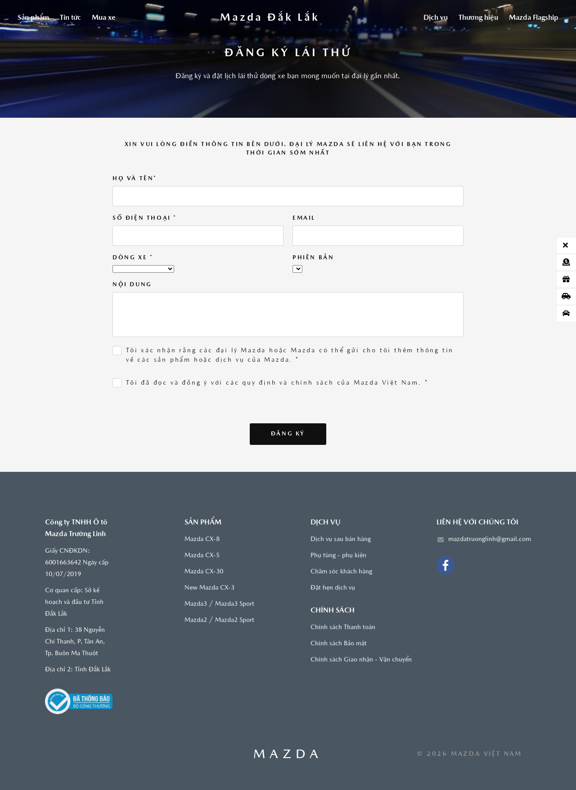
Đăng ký (288, 434)
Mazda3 (195, 604)
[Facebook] (445, 565)
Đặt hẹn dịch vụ (332, 588)
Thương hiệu (478, 18)
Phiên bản (313, 258)
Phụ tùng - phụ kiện (338, 555)
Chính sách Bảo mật (338, 643)
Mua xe (104, 18)
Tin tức (70, 18)
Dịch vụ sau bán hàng (340, 539)
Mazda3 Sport (234, 604)
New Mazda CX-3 (209, 588)
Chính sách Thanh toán (342, 627)
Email (303, 218)
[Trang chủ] (269, 18)
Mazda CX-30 (203, 571)
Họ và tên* (134, 179)
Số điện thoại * (144, 218)
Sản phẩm (33, 18)
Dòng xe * (132, 258)
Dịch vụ (435, 18)
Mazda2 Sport (234, 620)
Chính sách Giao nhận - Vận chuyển (361, 660)
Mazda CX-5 (202, 555)
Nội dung (132, 285)
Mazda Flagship (533, 18)
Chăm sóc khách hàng (341, 571)
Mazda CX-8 (202, 539)
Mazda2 (195, 620)
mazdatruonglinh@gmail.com (489, 539)
